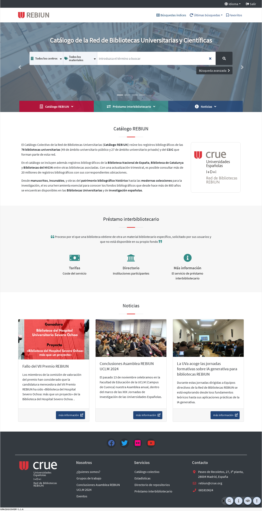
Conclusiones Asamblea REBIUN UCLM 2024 (98, 487)
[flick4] (137, 443)
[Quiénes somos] (239, 501)
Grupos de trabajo (88, 478)
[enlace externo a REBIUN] (38, 474)
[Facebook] (111, 443)
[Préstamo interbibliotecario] (248, 501)
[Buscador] (229, 501)
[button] (19, 67)
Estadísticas (142, 478)
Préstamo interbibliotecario (153, 491)
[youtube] (150, 443)
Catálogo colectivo (146, 472)
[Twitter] (124, 443)
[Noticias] (257, 501)
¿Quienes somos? (88, 472)
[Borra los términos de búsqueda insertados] (210, 58)
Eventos (81, 496)
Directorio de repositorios (152, 485)
